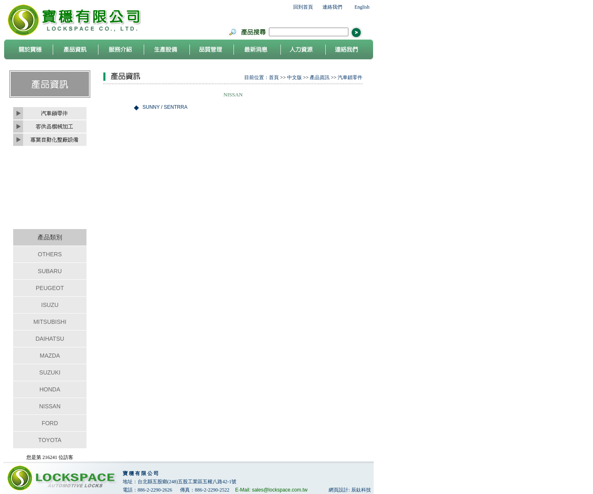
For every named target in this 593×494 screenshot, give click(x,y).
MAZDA (50, 355)
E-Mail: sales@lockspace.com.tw (271, 490)
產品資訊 (319, 77)
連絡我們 (332, 7)
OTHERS (50, 254)
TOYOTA (49, 440)
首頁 (274, 77)
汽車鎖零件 (350, 77)
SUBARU (50, 271)
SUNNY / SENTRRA (164, 107)
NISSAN (50, 406)
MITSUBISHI (49, 321)
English (362, 7)
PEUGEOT (50, 288)
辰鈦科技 (361, 490)
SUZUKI (49, 372)
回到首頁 (303, 7)
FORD (50, 423)
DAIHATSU (49, 338)
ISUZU (49, 305)
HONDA (50, 389)
